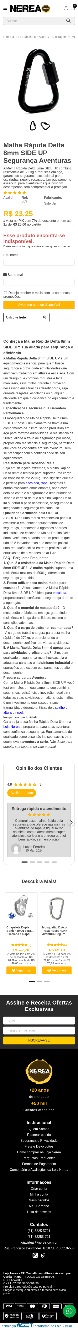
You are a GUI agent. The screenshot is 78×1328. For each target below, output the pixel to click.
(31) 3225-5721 (39, 1231)
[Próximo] (71, 822)
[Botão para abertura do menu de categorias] (5, 8)
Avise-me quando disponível (39, 304)
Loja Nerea (11, 726)
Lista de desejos (39, 1212)
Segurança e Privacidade (39, 1140)
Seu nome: (11, 255)
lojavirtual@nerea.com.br (38, 1242)
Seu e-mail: (13, 274)
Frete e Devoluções (39, 1146)
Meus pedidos (39, 1200)
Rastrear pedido (39, 1135)
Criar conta (39, 1188)
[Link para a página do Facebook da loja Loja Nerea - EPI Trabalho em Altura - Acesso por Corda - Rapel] (43, 1255)
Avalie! (8, 197)
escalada (32, 483)
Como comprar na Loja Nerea (39, 1152)
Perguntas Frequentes (38, 1158)
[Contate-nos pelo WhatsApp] (69, 1311)
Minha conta (39, 1194)
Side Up (50, 203)
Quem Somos (39, 1129)
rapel (44, 483)
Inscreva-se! (39, 1040)
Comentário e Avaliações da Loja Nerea (39, 1169)
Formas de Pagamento (39, 1164)
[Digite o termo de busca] (33, 21)
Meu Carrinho (39, 1206)
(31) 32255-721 (39, 1236)
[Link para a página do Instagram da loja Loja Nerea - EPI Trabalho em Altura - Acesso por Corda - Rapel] (35, 1255)
